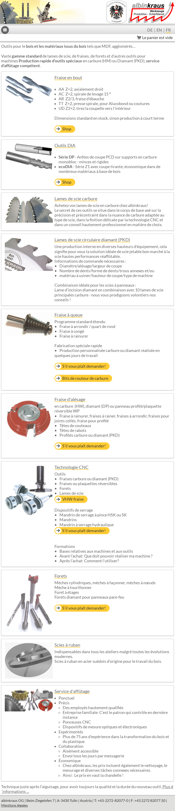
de (150, 30)
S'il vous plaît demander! (84, 366)
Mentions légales (14, 805)
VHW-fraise (73, 499)
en (159, 30)
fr (168, 30)
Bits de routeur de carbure (85, 378)
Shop (66, 129)
